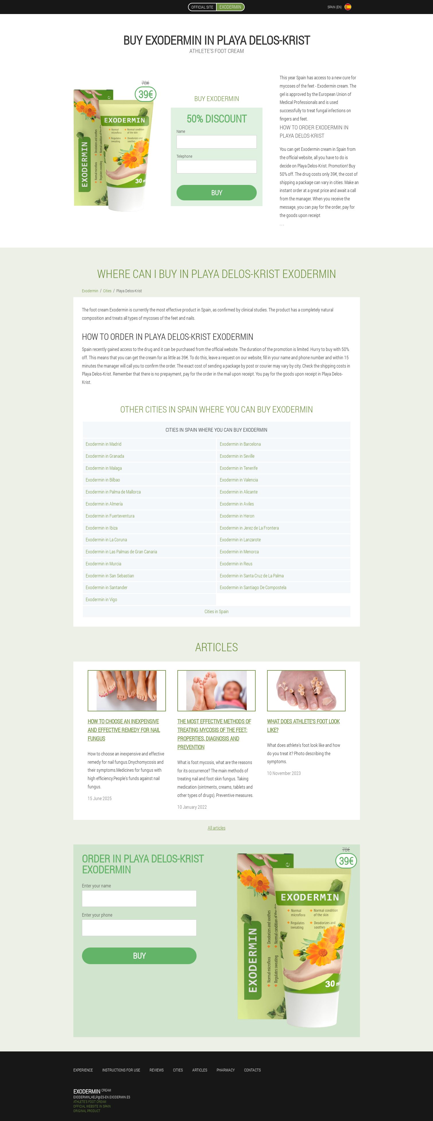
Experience (83, 1070)
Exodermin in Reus (236, 563)
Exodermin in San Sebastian (110, 576)
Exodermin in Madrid (104, 444)
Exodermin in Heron (237, 516)
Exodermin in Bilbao (103, 480)
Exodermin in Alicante (239, 492)
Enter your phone (97, 915)
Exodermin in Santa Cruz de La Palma (252, 576)
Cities (178, 1070)
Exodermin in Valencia (239, 480)
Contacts (252, 1070)
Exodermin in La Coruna (106, 539)
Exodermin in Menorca (239, 551)
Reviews (157, 1070)
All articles (217, 828)
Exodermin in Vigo (101, 599)
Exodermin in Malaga (104, 468)
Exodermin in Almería (104, 504)
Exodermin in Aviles (237, 504)
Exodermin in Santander (107, 587)
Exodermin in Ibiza (101, 528)
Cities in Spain (217, 611)
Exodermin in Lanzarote (240, 539)
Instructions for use (121, 1070)
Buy (216, 192)
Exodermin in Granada (105, 456)
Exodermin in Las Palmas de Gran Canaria (121, 551)
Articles (199, 1070)
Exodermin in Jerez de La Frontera (249, 528)
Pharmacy (226, 1070)
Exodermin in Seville (237, 456)
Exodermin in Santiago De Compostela (253, 587)
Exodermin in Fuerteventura (110, 516)
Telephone (184, 156)
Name (181, 131)
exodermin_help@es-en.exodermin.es (101, 1097)
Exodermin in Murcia (103, 563)
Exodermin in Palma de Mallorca (113, 492)
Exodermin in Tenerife (239, 468)
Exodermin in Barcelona (240, 444)
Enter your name (96, 885)
